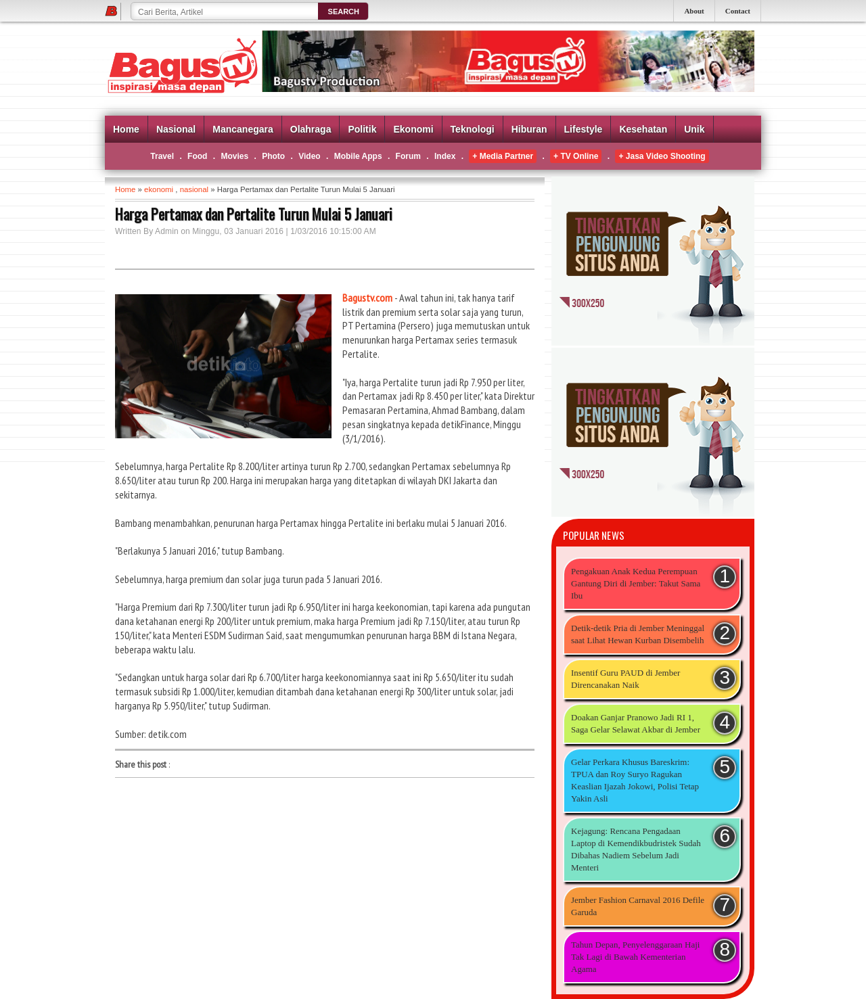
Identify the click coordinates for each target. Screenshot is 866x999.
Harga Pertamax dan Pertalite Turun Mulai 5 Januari (253, 214)
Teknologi (473, 129)
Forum (408, 156)
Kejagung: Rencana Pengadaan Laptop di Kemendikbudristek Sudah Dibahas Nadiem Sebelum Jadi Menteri (636, 849)
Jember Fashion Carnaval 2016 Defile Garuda (637, 906)
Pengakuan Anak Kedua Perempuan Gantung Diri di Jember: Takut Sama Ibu (635, 583)
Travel (162, 156)
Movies (234, 156)
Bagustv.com (367, 297)
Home (126, 129)
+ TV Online (575, 156)
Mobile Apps (358, 156)
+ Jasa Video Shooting (661, 156)
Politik (362, 129)
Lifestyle (583, 129)
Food (197, 156)
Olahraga (311, 129)
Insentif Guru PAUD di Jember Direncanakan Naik (625, 679)
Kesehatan (643, 129)
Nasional (176, 129)
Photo (273, 156)
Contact (737, 11)
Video (309, 156)
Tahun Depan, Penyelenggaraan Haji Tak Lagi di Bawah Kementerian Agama (635, 956)
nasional (194, 189)
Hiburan (529, 129)
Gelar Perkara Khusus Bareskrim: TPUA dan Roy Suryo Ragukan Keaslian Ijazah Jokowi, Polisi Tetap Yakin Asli (635, 780)
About (694, 11)
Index (444, 156)
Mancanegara (242, 129)
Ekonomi (413, 129)
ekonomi (158, 189)
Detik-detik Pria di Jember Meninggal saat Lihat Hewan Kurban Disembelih (637, 634)
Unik (694, 129)
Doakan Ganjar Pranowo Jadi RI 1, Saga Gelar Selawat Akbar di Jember (635, 723)
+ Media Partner (502, 156)
